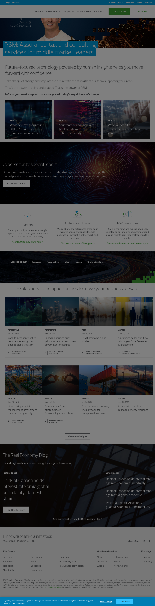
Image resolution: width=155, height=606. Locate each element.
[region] (77, 601)
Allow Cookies (125, 602)
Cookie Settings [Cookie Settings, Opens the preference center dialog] (106, 602)
